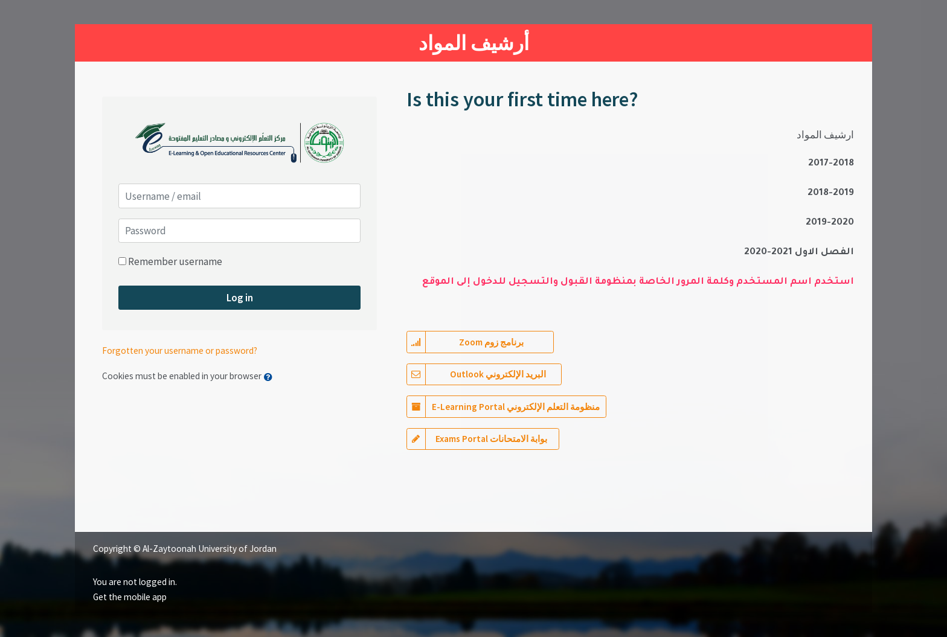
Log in (239, 297)
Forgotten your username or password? (179, 350)
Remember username (175, 261)
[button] (270, 376)
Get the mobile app (130, 597)
